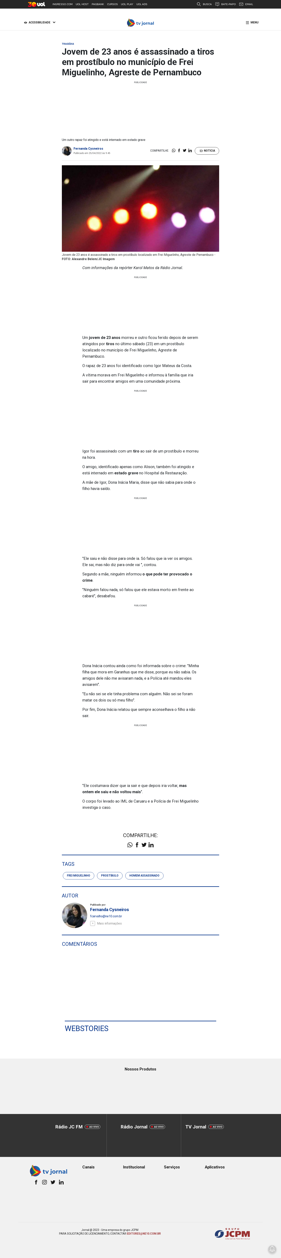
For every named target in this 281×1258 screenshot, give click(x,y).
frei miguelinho (78, 875)
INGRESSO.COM (62, 4)
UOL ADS (141, 4)
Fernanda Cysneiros (88, 148)
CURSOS (112, 4)
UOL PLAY (127, 4)
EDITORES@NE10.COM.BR (144, 1233)
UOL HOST (82, 4)
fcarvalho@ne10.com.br (106, 916)
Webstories (86, 1028)
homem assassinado (144, 875)
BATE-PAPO (225, 4)
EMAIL (246, 4)
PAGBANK (98, 4)
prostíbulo (109, 875)
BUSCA (204, 4)
